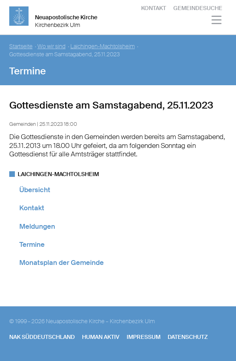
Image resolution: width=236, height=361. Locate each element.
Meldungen (37, 226)
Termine (32, 244)
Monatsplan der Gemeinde (61, 262)
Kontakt (153, 8)
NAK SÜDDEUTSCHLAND (42, 336)
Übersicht (34, 189)
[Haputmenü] (216, 21)
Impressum (143, 336)
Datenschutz (188, 336)
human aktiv (100, 336)
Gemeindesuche (197, 8)
